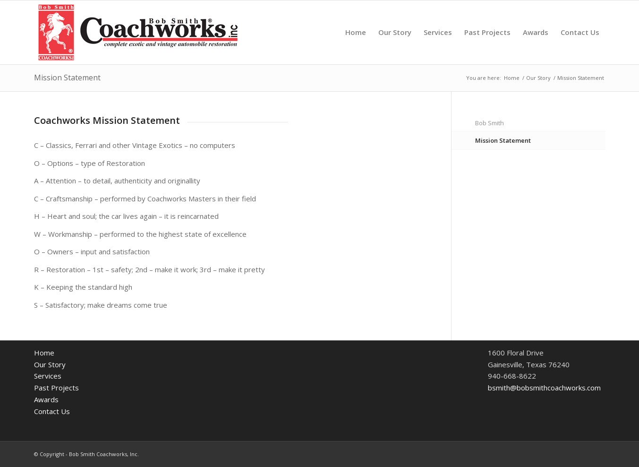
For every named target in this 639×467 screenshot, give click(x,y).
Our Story (50, 364)
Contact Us (52, 411)
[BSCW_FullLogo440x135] (138, 32)
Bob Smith (489, 123)
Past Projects (56, 387)
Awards (46, 399)
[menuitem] (355, 32)
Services (47, 376)
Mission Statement (67, 77)
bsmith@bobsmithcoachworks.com (544, 387)
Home (44, 352)
